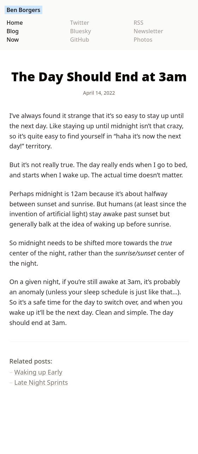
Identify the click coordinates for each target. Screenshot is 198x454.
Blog (13, 31)
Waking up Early (38, 372)
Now (13, 39)
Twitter (79, 22)
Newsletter (148, 31)
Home (15, 22)
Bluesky (80, 31)
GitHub (79, 39)
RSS (139, 22)
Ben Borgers (24, 10)
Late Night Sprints (41, 382)
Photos (143, 39)
